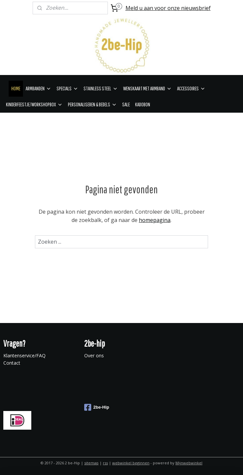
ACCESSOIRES (191, 88)
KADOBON (142, 104)
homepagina (154, 220)
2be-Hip (96, 407)
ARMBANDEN (38, 88)
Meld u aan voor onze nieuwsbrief (168, 8)
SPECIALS (67, 88)
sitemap (91, 462)
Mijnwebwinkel (188, 462)
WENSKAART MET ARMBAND (147, 88)
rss (105, 462)
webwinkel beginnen (130, 462)
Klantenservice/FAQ (24, 355)
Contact (11, 363)
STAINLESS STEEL (101, 88)
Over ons (94, 355)
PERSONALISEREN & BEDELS (92, 104)
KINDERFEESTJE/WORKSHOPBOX (34, 104)
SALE (126, 104)
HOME (15, 88)
